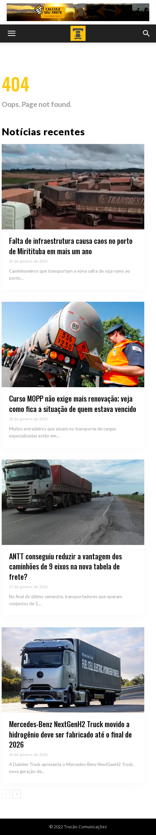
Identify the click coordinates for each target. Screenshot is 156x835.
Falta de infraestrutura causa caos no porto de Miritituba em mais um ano (71, 245)
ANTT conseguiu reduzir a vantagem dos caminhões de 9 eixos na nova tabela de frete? (65, 566)
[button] (11, 33)
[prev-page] (6, 794)
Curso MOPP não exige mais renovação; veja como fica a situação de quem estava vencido (72, 403)
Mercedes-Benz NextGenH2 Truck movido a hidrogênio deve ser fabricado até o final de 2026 (70, 734)
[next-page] (16, 794)
